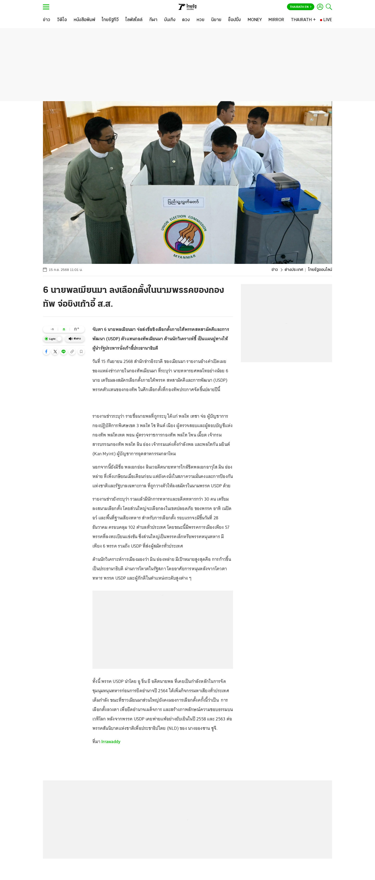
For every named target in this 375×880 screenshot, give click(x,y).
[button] (46, 351)
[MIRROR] (276, 20)
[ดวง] (186, 20)
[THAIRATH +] (303, 20)
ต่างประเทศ (294, 270)
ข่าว (275, 270)
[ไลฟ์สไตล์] (134, 20)
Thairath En (300, 7)
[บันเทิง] (170, 20)
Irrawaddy (110, 741)
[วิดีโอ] (62, 20)
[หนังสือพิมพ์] (84, 20)
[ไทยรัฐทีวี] (110, 20)
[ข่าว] (46, 20)
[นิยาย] (216, 20)
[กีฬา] (153, 20)
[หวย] (200, 20)
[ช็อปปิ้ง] (234, 20)
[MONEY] (255, 20)
